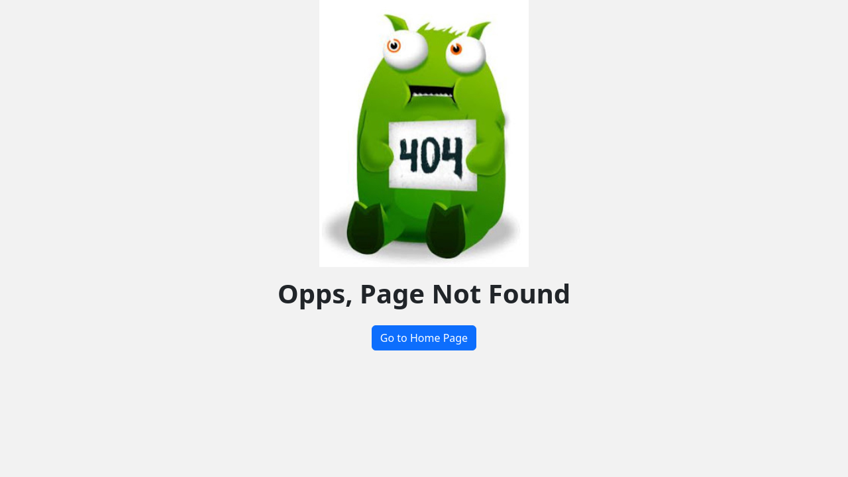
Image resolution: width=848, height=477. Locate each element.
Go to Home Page (424, 338)
